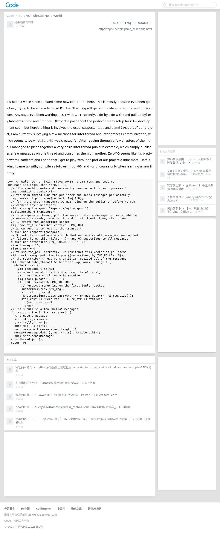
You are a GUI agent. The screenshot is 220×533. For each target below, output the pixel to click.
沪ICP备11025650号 (30, 526)
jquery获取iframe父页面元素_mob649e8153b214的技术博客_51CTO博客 (82, 407)
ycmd (116, 127)
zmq (128, 23)
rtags (100, 127)
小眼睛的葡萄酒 (24, 22)
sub (115, 23)
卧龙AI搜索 (94, 508)
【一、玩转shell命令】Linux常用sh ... (188, 210)
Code (10, 15)
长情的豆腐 (174, 197)
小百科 (61, 508)
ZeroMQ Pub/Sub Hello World (40, 15)
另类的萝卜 (174, 208)
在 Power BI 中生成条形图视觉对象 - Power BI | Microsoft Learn (76, 395)
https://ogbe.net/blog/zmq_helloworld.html (125, 29)
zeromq (143, 23)
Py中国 (25, 508)
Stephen (46, 121)
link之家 (76, 508)
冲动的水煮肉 (175, 159)
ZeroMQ (47, 140)
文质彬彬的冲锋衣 (178, 170)
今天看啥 (9, 508)
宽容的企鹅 (174, 185)
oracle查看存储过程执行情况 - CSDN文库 (189, 172)
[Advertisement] (187, 78)
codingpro (43, 508)
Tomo (28, 121)
